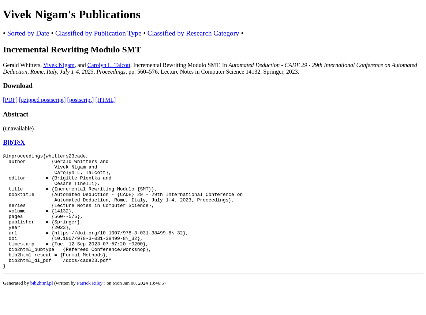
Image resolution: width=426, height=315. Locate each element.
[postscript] (80, 100)
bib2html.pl (41, 306)
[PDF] (10, 100)
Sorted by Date (28, 33)
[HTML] (105, 100)
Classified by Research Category (193, 33)
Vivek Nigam (59, 65)
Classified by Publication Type (98, 33)
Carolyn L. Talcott (108, 65)
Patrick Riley (89, 306)
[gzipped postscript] (42, 100)
